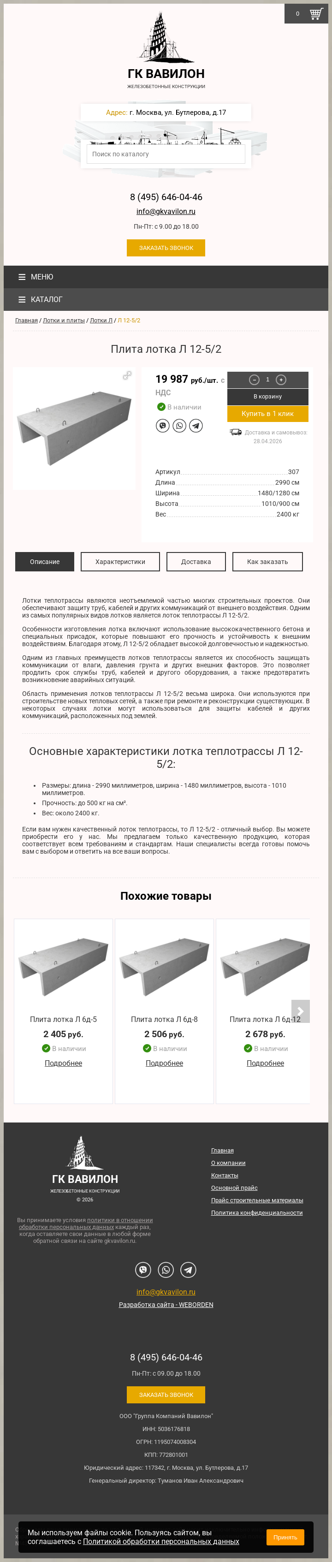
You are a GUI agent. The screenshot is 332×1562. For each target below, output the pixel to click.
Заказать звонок (166, 247)
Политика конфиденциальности (257, 1212)
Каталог (39, 299)
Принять (285, 1537)
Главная (26, 320)
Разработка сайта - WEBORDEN (166, 1304)
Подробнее (63, 1063)
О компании (228, 1162)
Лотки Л (101, 320)
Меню (34, 276)
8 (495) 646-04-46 (166, 196)
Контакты (224, 1175)
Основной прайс (234, 1187)
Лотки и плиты (64, 320)
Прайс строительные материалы (257, 1200)
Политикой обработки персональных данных (161, 1541)
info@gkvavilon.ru (166, 211)
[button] (127, 375)
